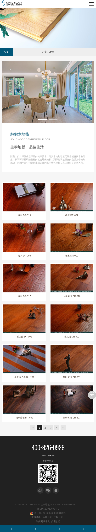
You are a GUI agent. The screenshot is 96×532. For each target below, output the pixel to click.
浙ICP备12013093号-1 (48, 508)
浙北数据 (55, 521)
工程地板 (58, 517)
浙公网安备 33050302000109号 (48, 513)
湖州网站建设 (43, 521)
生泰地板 (47, 517)
